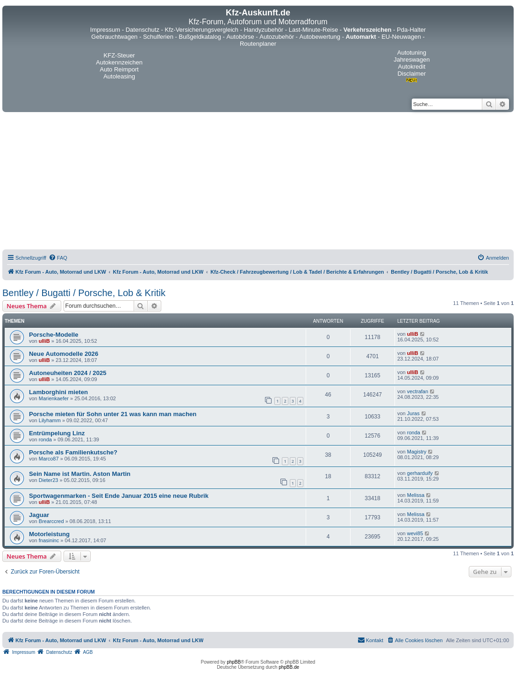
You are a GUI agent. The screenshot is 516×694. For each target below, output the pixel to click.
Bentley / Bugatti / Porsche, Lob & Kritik (83, 293)
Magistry (417, 451)
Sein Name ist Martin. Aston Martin (79, 473)
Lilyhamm (50, 420)
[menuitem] (58, 257)
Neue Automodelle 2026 (63, 353)
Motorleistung (49, 534)
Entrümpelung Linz (57, 433)
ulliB (44, 341)
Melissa (415, 495)
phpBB (234, 662)
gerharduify (420, 473)
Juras (413, 413)
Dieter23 (48, 480)
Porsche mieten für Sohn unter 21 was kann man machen (112, 414)
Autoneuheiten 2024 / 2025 (68, 372)
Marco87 (49, 458)
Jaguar (39, 514)
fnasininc (49, 540)
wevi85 (415, 533)
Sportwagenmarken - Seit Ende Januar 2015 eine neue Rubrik (118, 495)
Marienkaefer (54, 398)
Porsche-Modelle (54, 334)
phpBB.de (289, 667)
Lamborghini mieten (58, 392)
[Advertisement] (258, 182)
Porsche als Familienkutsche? (73, 452)
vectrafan (417, 391)
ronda (45, 439)
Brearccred (51, 521)
